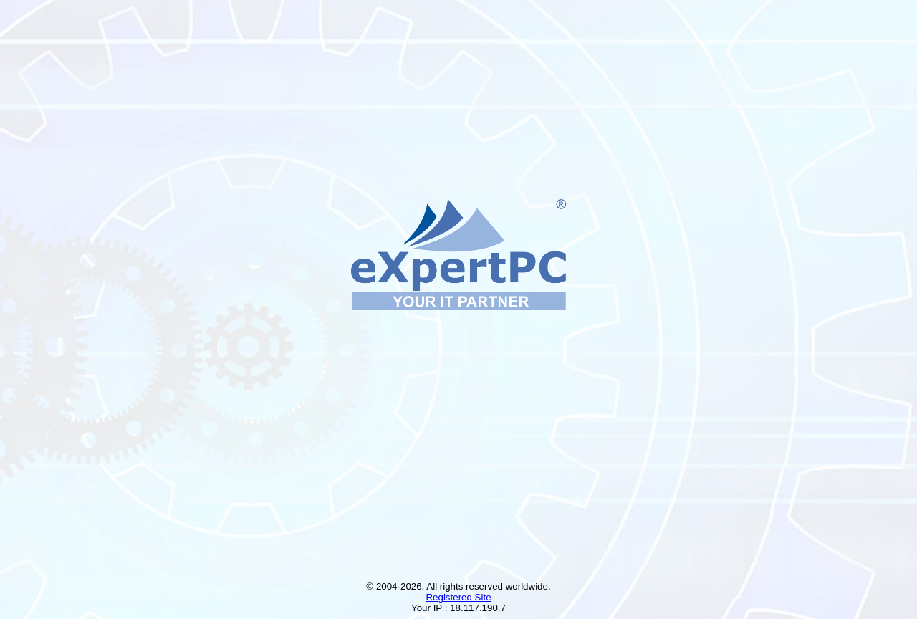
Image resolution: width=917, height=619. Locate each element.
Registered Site (458, 597)
